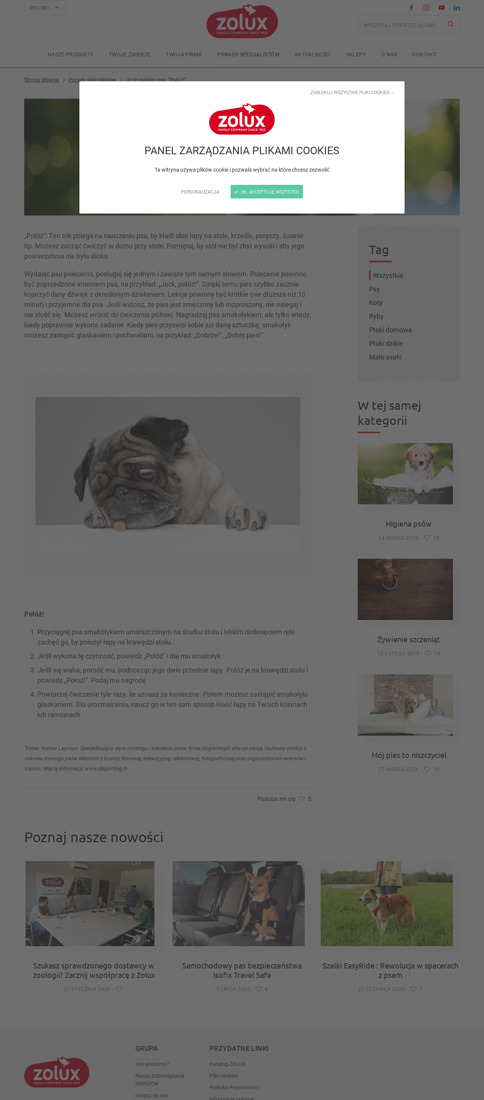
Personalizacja (200, 192)
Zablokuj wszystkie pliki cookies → (352, 92)
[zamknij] (242, 550)
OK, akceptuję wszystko (266, 192)
